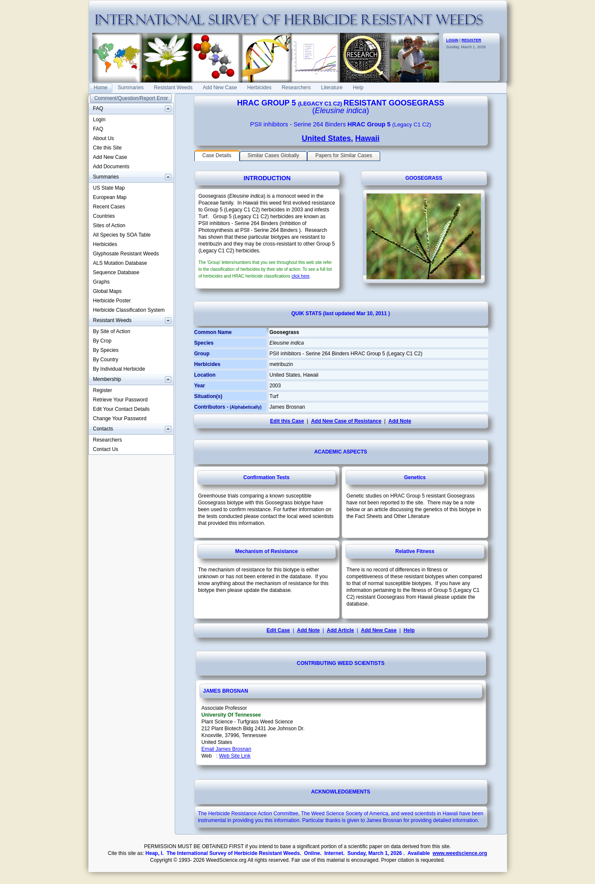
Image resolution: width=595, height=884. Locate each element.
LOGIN (452, 40)
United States (326, 138)
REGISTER (471, 40)
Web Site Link (235, 756)
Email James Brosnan (227, 749)
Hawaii (367, 138)
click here (300, 276)
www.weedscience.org (460, 853)
